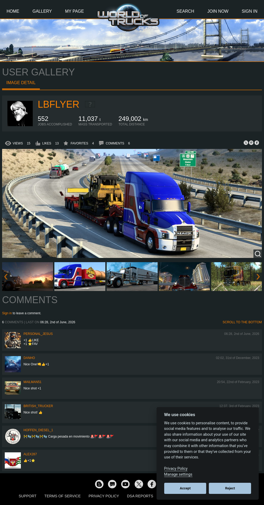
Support (27, 496)
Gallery (42, 11)
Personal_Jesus (38, 334)
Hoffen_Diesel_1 (38, 430)
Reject (230, 488)
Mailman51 (32, 382)
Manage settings (178, 474)
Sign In (249, 11)
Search (185, 11)
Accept (185, 488)
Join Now (217, 11)
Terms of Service (62, 496)
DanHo (29, 358)
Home (13, 11)
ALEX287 (30, 454)
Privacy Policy (104, 496)
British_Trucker (38, 406)
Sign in (7, 313)
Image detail (21, 82)
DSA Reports (140, 496)
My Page (74, 11)
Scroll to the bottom (242, 322)
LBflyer (58, 104)
